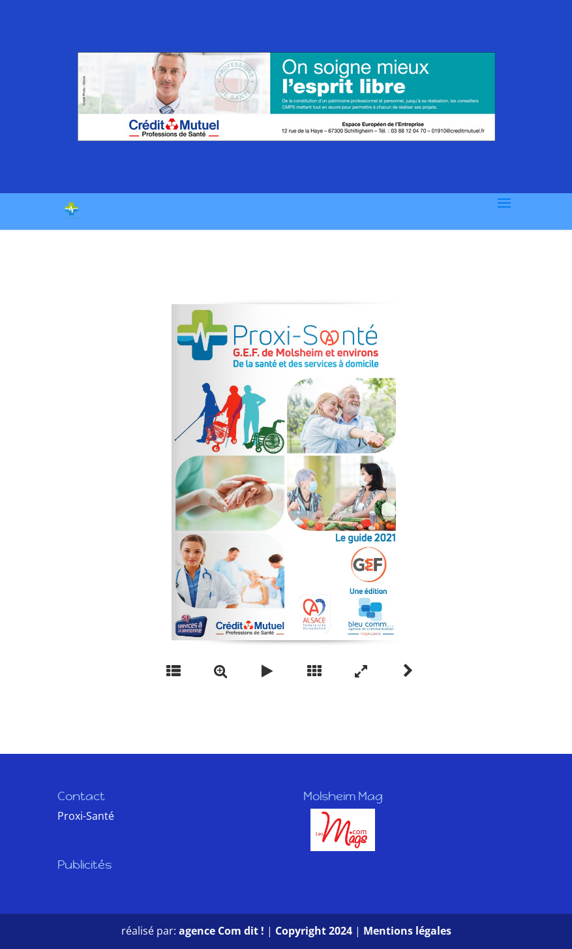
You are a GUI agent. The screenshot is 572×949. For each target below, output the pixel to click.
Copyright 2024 (313, 931)
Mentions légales (407, 931)
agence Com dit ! (223, 931)
